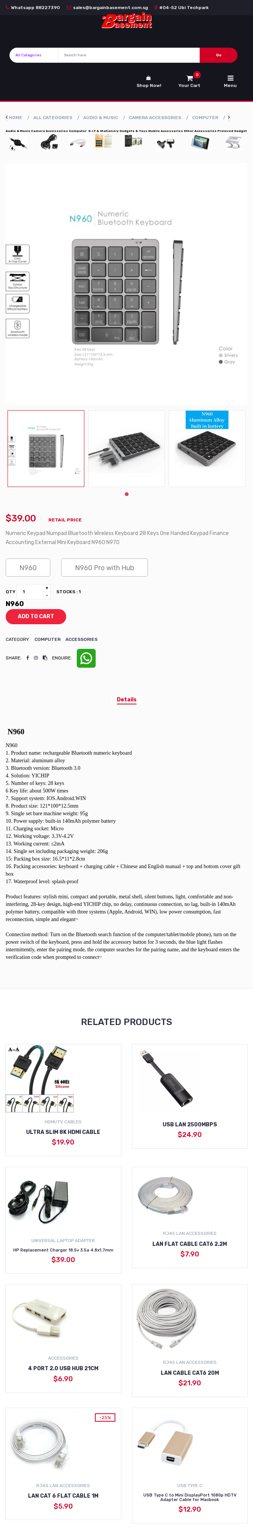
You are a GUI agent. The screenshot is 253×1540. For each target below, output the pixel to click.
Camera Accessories (155, 117)
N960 (28, 568)
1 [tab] (127, 494)
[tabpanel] (46, 448)
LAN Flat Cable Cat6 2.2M (189, 1244)
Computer (205, 117)
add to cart (30, 617)
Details (127, 699)
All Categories (52, 117)
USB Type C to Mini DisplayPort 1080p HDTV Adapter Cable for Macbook (189, 1497)
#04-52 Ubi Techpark (182, 7)
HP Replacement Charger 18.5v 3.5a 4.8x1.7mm (63, 1250)
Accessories (81, 639)
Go (219, 55)
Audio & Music (100, 117)
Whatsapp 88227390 (33, 7)
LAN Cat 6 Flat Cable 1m (63, 1496)
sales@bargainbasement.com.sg (107, 7)
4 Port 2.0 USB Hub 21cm (63, 1368)
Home (15, 117)
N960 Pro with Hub (104, 568)
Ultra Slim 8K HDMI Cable (63, 1132)
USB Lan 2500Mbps (190, 1124)
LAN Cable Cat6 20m (190, 1373)
